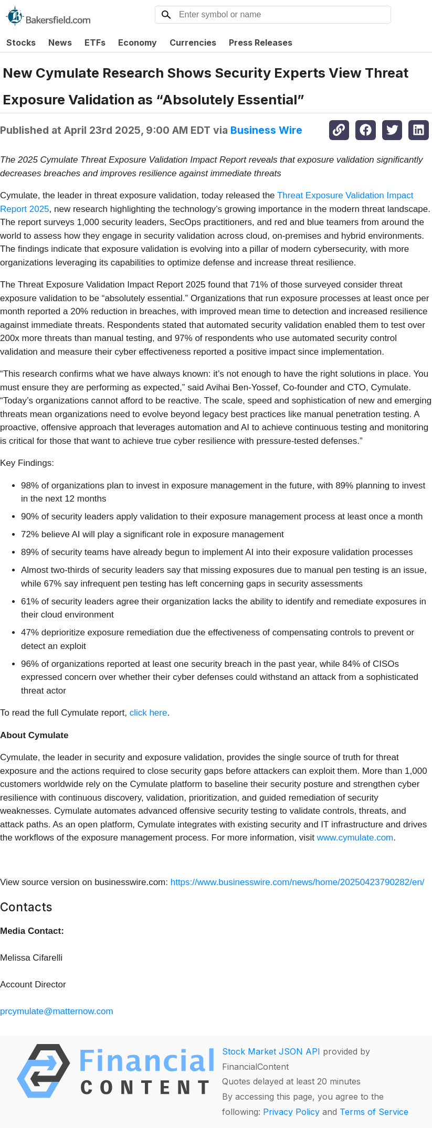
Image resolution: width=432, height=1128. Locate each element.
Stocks (21, 42)
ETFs (95, 42)
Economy (137, 42)
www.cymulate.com (355, 838)
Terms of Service (374, 1111)
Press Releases (260, 42)
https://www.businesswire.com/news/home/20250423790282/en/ (298, 882)
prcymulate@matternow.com (56, 1011)
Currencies (193, 42)
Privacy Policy (291, 1111)
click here (148, 713)
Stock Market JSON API (271, 1051)
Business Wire (266, 130)
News (60, 42)
